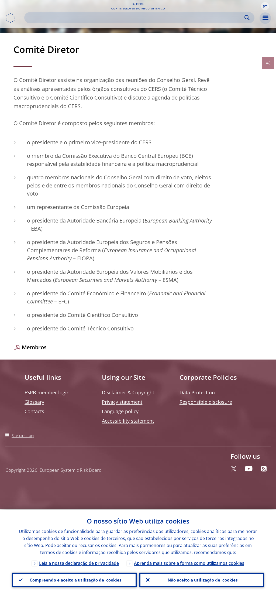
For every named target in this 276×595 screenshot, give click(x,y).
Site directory (23, 435)
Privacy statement (122, 402)
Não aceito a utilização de (202, 579)
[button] (265, 6)
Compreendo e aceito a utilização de (74, 579)
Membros (34, 347)
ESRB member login (47, 392)
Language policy (120, 411)
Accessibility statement (128, 421)
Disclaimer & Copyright (128, 392)
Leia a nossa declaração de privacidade (79, 562)
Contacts (34, 411)
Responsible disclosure (206, 402)
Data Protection (197, 392)
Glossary (34, 402)
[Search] (135, 17)
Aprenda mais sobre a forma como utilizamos (189, 562)
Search (247, 17)
